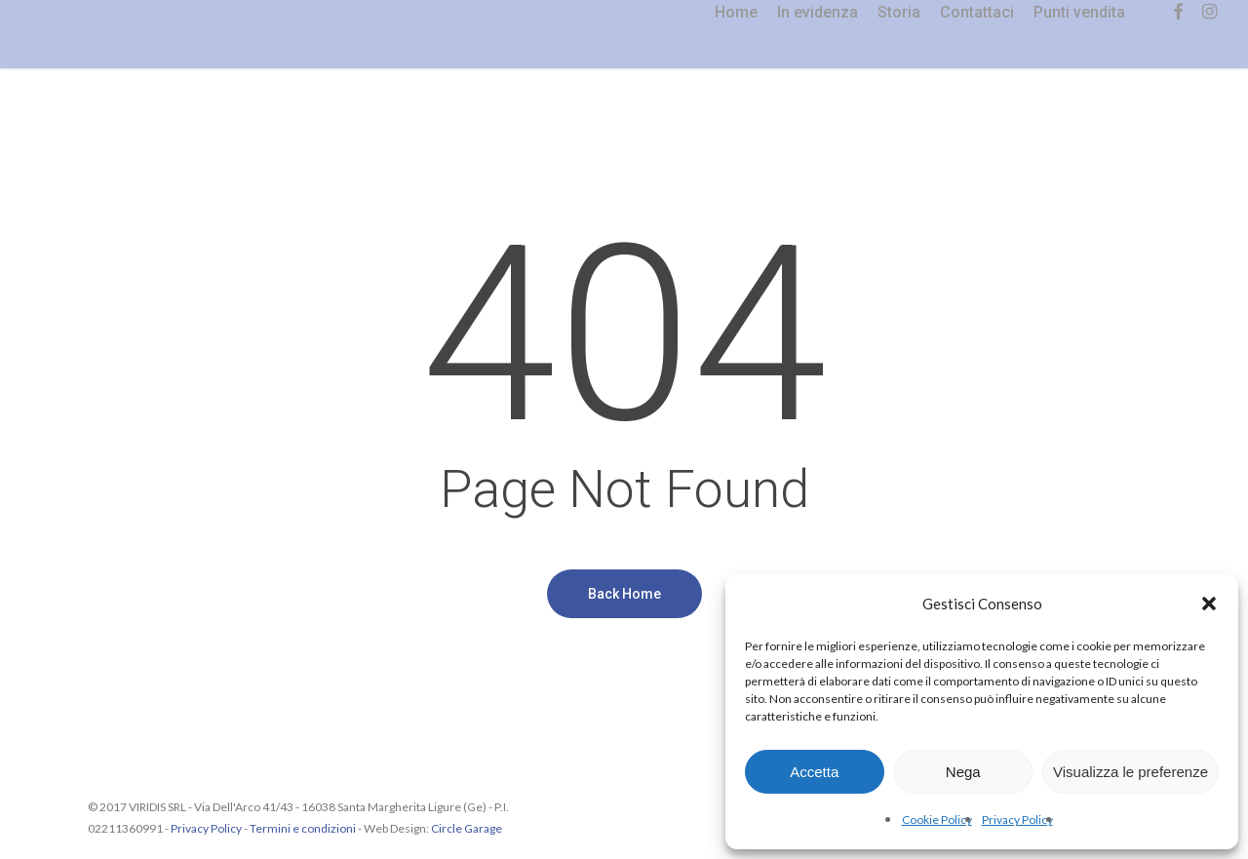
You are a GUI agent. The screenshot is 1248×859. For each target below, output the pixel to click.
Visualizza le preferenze (1130, 771)
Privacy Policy (1017, 819)
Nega (963, 771)
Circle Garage (466, 828)
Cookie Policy (937, 819)
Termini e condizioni (303, 828)
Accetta (814, 771)
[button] (1209, 603)
